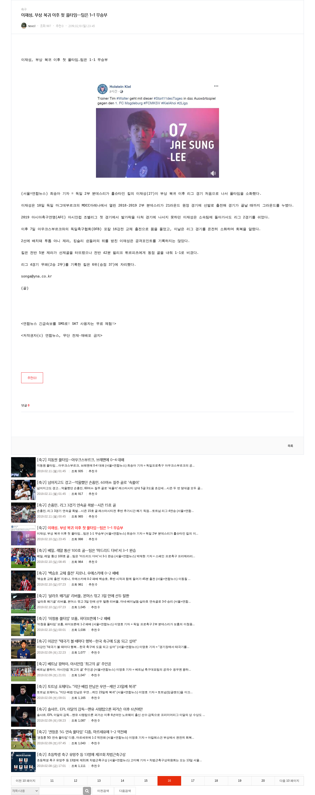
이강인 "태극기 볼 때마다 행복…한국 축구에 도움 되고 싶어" (92, 641)
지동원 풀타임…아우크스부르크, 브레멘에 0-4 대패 (86, 459)
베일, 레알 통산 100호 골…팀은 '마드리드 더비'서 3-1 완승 (92, 550)
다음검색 (125, 791)
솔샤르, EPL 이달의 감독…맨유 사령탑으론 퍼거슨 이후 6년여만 (95, 709)
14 (122, 780)
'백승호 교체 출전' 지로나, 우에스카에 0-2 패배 (83, 572)
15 (145, 780)
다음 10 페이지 (289, 780)
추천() (32, 378)
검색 (87, 791)
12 (75, 780)
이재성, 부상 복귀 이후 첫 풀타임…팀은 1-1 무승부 (85, 527)
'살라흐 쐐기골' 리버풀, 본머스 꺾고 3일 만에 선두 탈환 (88, 595)
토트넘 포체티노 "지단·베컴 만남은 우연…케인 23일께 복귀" (92, 686)
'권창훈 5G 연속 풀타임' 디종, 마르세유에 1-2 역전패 (87, 731)
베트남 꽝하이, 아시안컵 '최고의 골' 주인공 (79, 663)
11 (52, 780)
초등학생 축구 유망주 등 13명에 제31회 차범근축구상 (87, 754)
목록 (290, 446)
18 (216, 780)
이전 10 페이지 (25, 780)
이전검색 (103, 791)
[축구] (42, 459)
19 (239, 780)
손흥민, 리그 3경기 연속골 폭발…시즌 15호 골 (82, 504)
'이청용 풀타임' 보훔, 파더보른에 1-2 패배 (79, 618)
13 (99, 780)
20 (263, 780)
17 (192, 780)
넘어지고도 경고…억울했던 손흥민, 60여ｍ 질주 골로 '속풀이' (94, 482)
